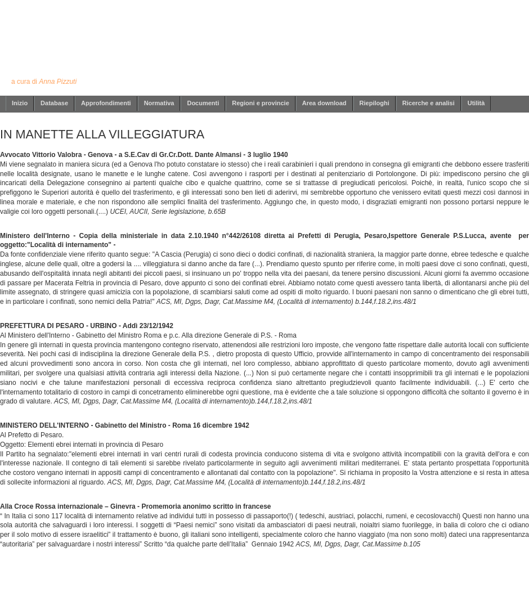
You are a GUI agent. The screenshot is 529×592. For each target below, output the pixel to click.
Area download (324, 103)
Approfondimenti (106, 103)
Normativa (159, 103)
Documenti (203, 103)
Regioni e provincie (260, 103)
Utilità (476, 103)
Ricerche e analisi (428, 103)
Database (54, 103)
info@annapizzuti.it (286, 577)
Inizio (20, 103)
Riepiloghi (374, 103)
